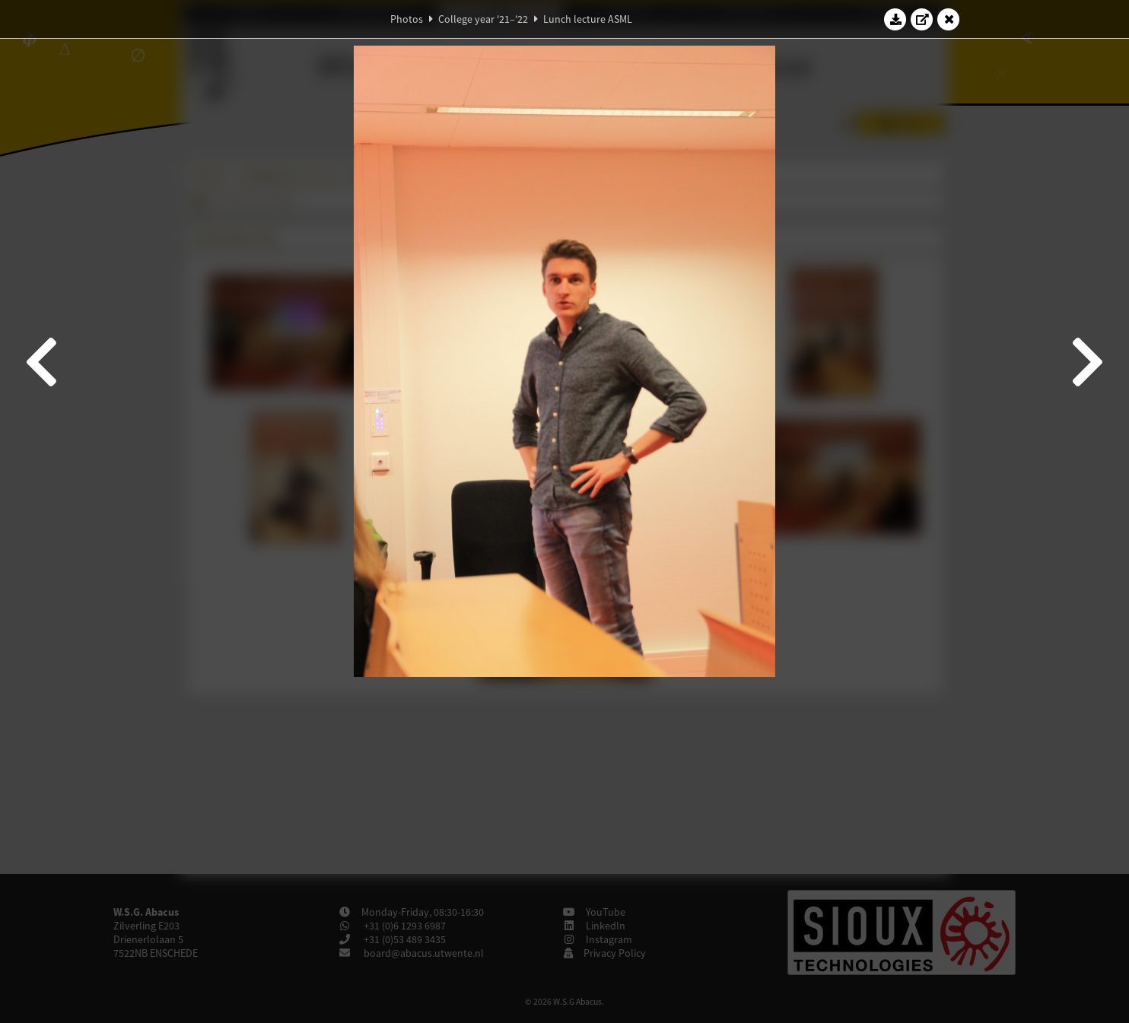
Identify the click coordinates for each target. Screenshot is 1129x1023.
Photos (406, 19)
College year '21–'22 (483, 19)
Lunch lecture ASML (587, 19)
